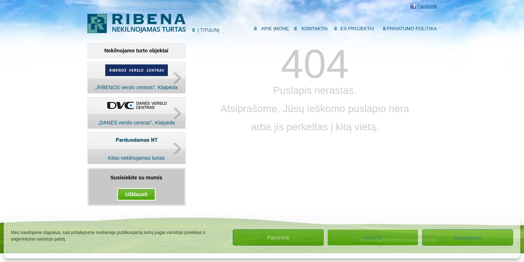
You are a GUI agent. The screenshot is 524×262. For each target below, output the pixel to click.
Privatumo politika (412, 28)
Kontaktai (315, 28)
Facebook (427, 6)
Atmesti (373, 237)
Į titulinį (209, 30)
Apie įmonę (275, 28)
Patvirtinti (278, 237)
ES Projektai (357, 28)
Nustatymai (467, 237)
